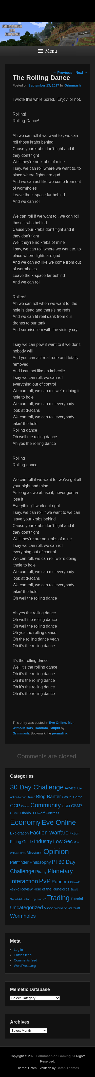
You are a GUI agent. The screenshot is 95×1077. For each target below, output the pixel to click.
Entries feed (22, 955)
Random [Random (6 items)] (60, 881)
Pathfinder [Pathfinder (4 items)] (19, 862)
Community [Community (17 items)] (45, 805)
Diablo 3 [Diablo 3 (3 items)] (27, 813)
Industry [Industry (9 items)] (43, 841)
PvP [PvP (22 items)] (45, 881)
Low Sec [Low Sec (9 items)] (63, 841)
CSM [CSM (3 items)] (66, 806)
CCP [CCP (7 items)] (15, 805)
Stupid (55, 728)
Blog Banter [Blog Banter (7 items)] (48, 796)
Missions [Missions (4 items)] (34, 852)
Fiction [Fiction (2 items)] (74, 833)
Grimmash (72, 85)
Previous (62, 72)
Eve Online (57, 723)
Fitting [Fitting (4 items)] (15, 841)
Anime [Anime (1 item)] (31, 797)
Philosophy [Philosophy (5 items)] (40, 862)
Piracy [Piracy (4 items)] (41, 871)
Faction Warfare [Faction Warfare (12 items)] (49, 832)
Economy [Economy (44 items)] (25, 822)
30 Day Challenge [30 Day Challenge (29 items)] (37, 787)
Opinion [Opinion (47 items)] (56, 851)
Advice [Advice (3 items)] (70, 788)
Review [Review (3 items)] (26, 889)
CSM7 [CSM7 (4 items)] (76, 805)
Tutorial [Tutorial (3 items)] (77, 899)
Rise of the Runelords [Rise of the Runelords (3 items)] (52, 889)
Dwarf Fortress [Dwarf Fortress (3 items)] (47, 813)
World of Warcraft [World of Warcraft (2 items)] (67, 908)
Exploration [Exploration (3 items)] (19, 833)
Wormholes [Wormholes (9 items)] (23, 916)
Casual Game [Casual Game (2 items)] (72, 797)
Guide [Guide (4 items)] (27, 841)
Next (81, 72)
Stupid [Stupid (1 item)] (74, 889)
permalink (59, 733)
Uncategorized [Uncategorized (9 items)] (26, 907)
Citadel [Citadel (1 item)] (25, 806)
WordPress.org (25, 966)
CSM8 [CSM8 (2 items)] (14, 813)
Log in (18, 950)
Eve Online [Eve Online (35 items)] (59, 822)
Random (41, 728)
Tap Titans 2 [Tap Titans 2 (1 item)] (38, 899)
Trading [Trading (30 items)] (58, 898)
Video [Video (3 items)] (48, 908)
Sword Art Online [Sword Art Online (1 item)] (20, 899)
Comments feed (25, 960)
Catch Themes (67, 1068)
